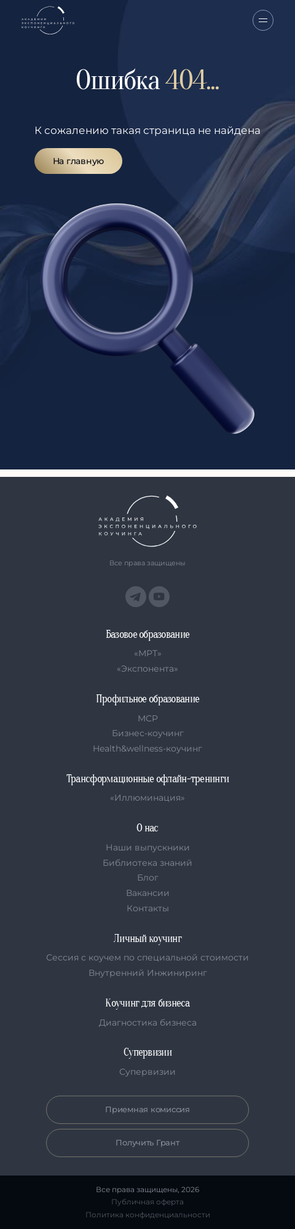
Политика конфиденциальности (147, 1215)
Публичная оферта (147, 1202)
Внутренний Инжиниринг (147, 972)
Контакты (148, 908)
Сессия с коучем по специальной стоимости (147, 957)
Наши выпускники (148, 847)
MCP (148, 718)
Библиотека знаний (147, 862)
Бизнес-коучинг (148, 733)
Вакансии (148, 892)
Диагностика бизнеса (148, 1022)
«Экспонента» (147, 668)
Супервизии (147, 1071)
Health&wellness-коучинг (147, 748)
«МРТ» (148, 653)
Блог (148, 877)
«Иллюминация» (147, 797)
